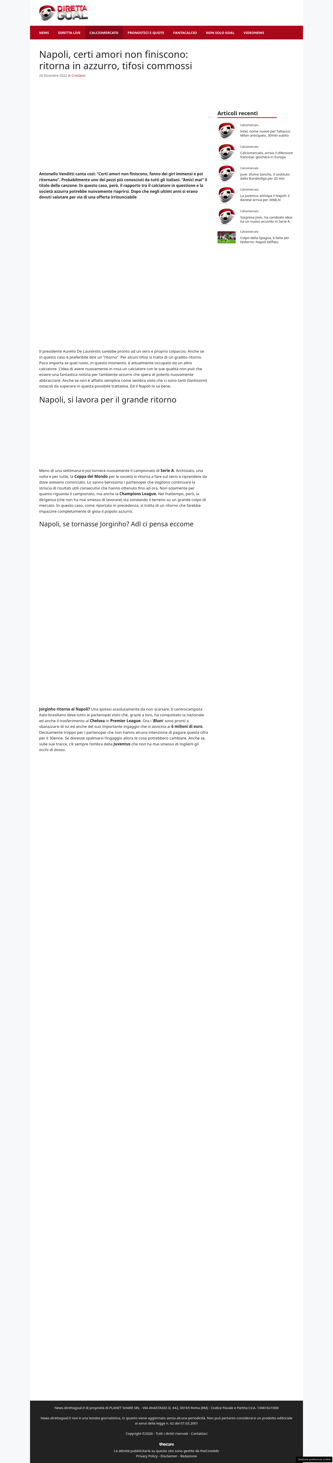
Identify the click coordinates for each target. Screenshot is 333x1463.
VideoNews (254, 32)
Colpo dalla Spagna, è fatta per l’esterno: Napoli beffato (264, 239)
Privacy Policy (147, 1456)
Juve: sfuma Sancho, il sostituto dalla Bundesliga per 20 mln (265, 176)
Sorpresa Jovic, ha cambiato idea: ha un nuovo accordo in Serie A (266, 219)
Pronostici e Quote (146, 32)
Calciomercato (104, 32)
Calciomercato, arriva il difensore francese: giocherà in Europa (266, 154)
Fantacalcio (185, 32)
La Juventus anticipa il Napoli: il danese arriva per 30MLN (265, 197)
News (44, 32)
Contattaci (199, 1433)
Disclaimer (169, 1456)
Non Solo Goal (220, 32)
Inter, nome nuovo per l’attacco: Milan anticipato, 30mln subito (265, 133)
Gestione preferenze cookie (314, 1459)
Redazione (188, 1456)
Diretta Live (69, 32)
